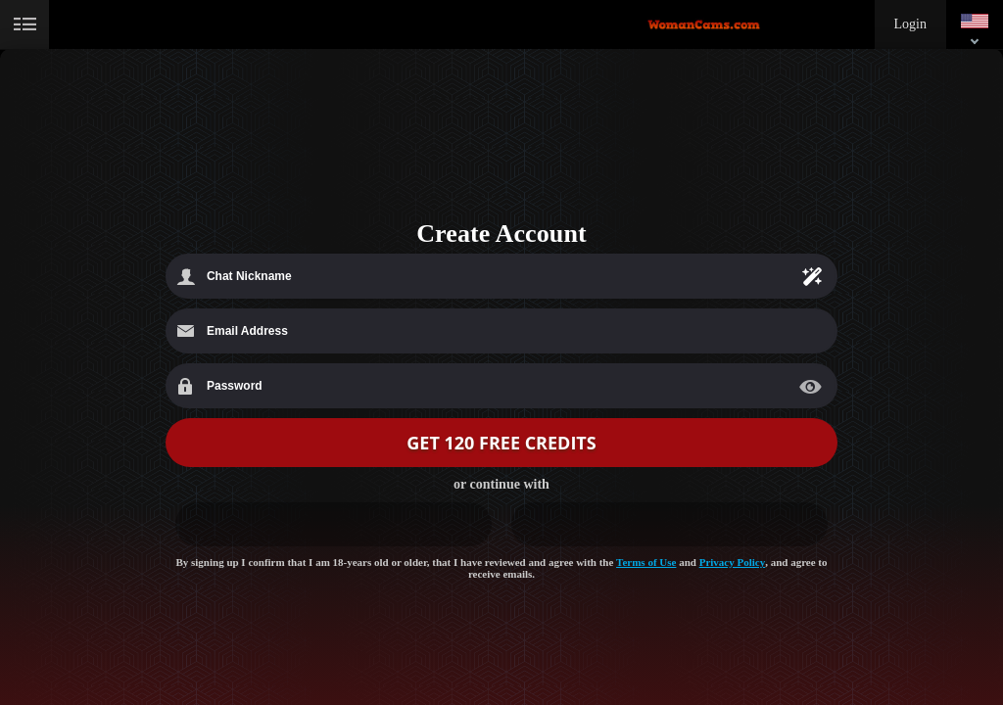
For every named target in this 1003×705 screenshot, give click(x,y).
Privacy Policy (732, 562)
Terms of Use (646, 562)
